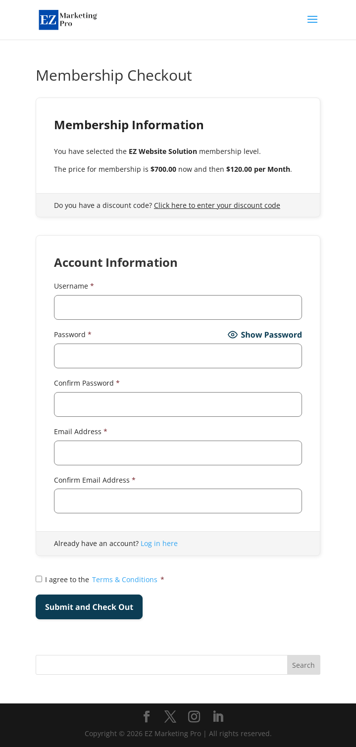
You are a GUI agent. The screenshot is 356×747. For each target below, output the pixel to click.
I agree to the (100, 580)
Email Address (80, 431)
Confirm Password (87, 383)
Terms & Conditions (124, 579)
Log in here (159, 543)
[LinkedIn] (218, 717)
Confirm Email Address (95, 480)
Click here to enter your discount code (217, 205)
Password (73, 334)
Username (74, 286)
